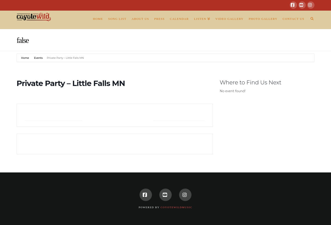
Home (25, 57)
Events (38, 57)
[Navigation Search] (310, 20)
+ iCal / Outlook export (179, 115)
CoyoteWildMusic (176, 207)
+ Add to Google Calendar (53, 115)
